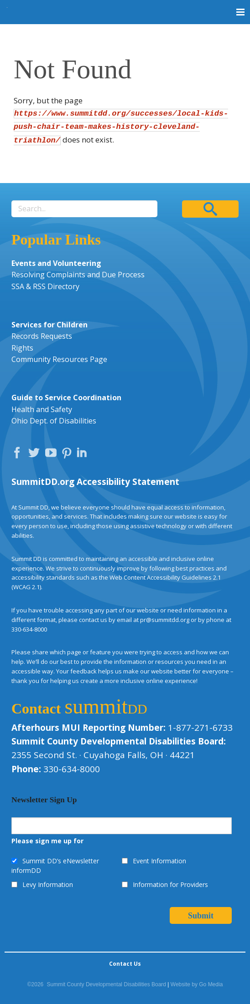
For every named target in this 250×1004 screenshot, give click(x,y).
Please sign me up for (47, 840)
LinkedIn (83, 455)
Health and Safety (41, 409)
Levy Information (47, 884)
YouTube (53, 455)
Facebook (19, 455)
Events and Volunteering (56, 263)
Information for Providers (170, 884)
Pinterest (68, 455)
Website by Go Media (197, 984)
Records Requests (41, 336)
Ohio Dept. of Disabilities (53, 421)
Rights (22, 348)
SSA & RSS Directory (45, 286)
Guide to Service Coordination (66, 397)
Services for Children (49, 325)
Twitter (36, 455)
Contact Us (125, 964)
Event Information (159, 860)
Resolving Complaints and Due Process (78, 275)
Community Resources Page (59, 359)
